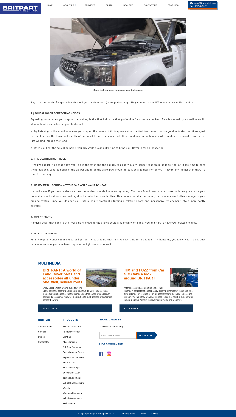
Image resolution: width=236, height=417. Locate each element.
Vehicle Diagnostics (72, 398)
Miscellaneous (70, 341)
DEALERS (128, 5)
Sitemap (154, 413)
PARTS (109, 5)
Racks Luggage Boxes (73, 352)
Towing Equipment (72, 377)
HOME (50, 5)
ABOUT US (68, 5)
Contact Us (43, 341)
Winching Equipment (72, 393)
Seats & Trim (69, 362)
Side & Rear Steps (71, 367)
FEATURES (173, 5)
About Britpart (45, 326)
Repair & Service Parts (73, 357)
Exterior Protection (72, 326)
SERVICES (90, 5)
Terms (143, 413)
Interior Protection (71, 331)
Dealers (41, 336)
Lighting (67, 336)
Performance (69, 403)
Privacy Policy (128, 413)
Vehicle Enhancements (73, 382)
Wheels (66, 388)
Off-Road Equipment (72, 347)
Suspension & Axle (71, 372)
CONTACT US (150, 5)
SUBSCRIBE (146, 335)
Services (42, 331)
